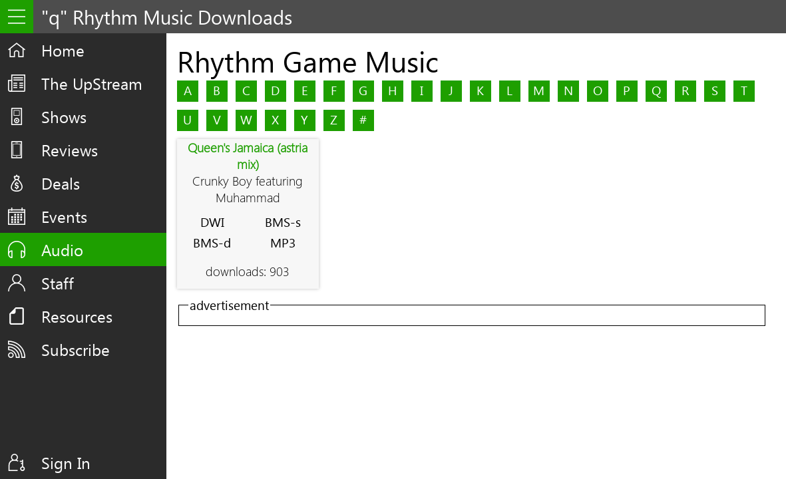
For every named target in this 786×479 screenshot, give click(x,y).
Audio (62, 249)
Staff (57, 282)
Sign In (66, 462)
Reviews (69, 149)
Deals (60, 183)
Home (63, 50)
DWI (212, 222)
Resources (76, 316)
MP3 (282, 242)
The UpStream (91, 83)
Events (64, 216)
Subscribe (75, 349)
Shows (64, 116)
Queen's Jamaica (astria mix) (247, 155)
